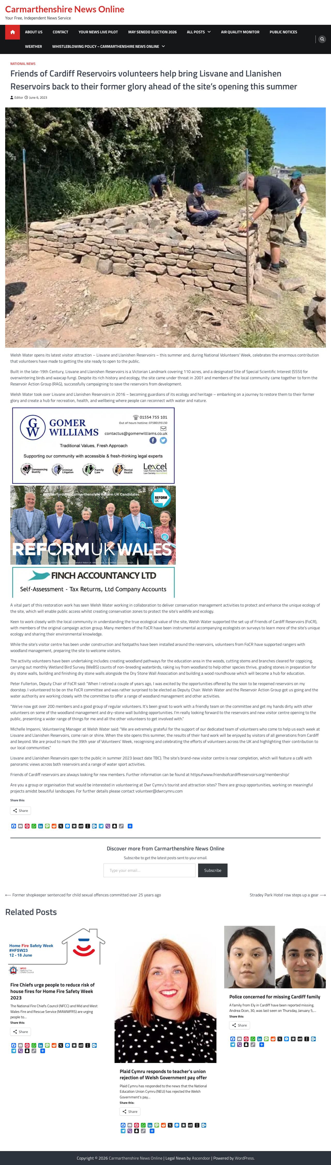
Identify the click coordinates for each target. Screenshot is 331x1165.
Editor (16, 97)
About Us (33, 32)
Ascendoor (201, 1158)
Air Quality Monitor (240, 32)
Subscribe (212, 870)
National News (22, 64)
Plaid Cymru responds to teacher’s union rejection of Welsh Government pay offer (163, 1074)
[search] (322, 39)
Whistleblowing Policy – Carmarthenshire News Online (105, 46)
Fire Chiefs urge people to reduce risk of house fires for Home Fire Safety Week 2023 (52, 991)
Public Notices (283, 32)
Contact (60, 32)
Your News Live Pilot (98, 32)
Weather (33, 46)
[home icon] (12, 32)
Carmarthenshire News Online (64, 9)
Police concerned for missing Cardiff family (274, 996)
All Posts (196, 32)
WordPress (244, 1158)
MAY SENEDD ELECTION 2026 (152, 32)
